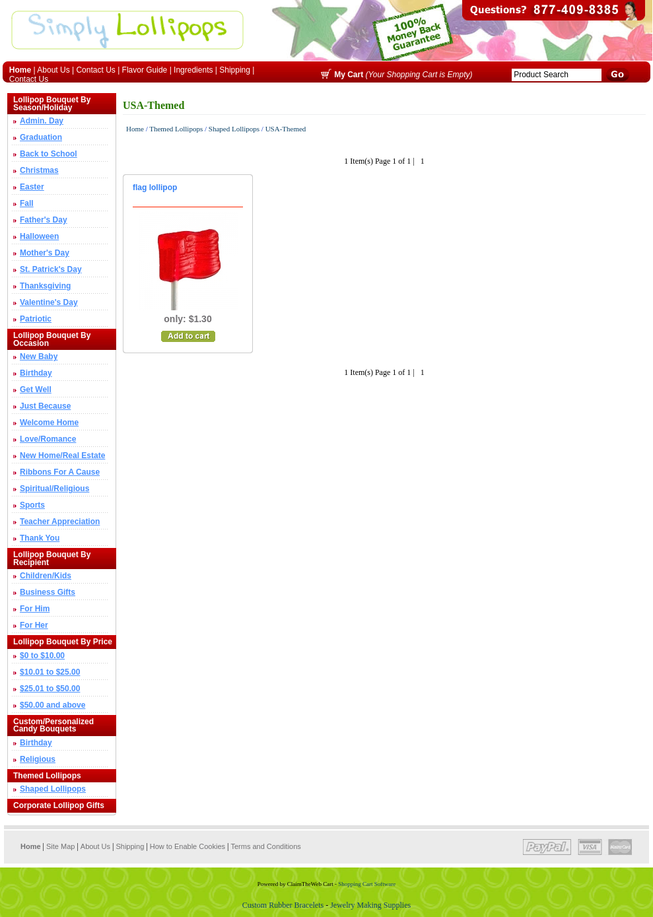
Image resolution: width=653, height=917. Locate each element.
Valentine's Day (49, 302)
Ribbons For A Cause (60, 472)
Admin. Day (41, 120)
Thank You (39, 538)
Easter (32, 186)
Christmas (39, 170)
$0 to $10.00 (42, 655)
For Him (35, 608)
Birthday (36, 373)
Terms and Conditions (265, 846)
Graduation (41, 137)
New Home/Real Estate (62, 455)
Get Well (36, 389)
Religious (37, 759)
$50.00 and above (52, 705)
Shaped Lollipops (53, 789)
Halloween (39, 236)
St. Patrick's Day (51, 269)
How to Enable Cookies (187, 846)
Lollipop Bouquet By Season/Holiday (51, 103)
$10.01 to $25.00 (50, 672)
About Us (53, 70)
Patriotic (36, 318)
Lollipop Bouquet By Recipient (51, 558)
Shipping (234, 70)
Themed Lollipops (47, 775)
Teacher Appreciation (60, 521)
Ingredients (193, 70)
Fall (27, 203)
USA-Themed (285, 129)
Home (135, 129)
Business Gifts (47, 592)
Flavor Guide (145, 70)
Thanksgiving (45, 285)
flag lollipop (155, 187)
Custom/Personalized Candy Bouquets (53, 725)
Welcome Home (49, 422)
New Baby (38, 356)
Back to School (48, 153)
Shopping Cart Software (367, 884)
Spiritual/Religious (54, 488)
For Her (34, 625)
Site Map (60, 846)
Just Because (45, 406)
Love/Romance (48, 439)
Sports (32, 505)
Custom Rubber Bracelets (284, 905)
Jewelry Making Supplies (370, 905)
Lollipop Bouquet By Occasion (51, 339)
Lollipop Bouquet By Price (62, 641)
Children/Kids (45, 575)
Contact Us (95, 70)
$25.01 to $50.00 (50, 688)
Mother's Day (44, 252)
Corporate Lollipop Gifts (58, 805)
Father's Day (43, 219)
